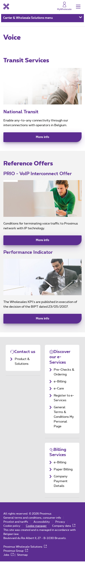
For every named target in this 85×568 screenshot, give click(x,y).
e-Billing (60, 388)
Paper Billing (63, 476)
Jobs (8, 561)
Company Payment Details (61, 487)
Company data (63, 532)
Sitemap (22, 561)
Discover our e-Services (59, 363)
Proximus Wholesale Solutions (25, 553)
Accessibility (42, 528)
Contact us (24, 358)
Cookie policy (11, 532)
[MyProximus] (64, 7)
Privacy (60, 528)
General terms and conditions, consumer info (32, 524)
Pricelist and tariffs (15, 528)
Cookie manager (36, 532)
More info (42, 140)
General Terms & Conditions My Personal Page (64, 423)
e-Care (59, 395)
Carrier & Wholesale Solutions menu (42, 19)
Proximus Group (15, 557)
